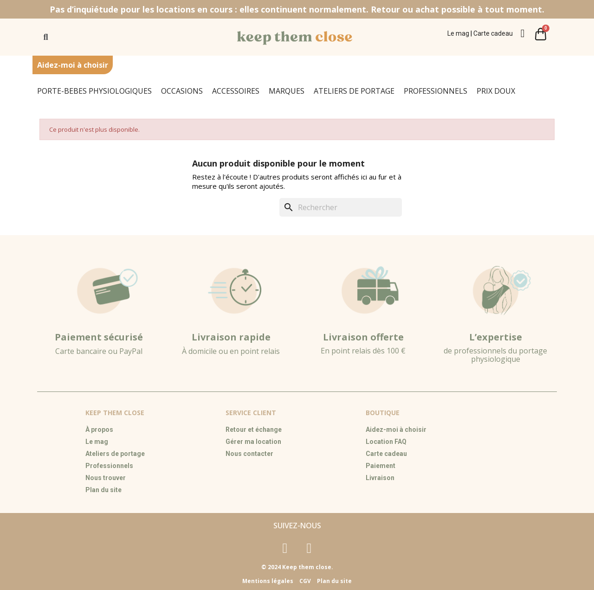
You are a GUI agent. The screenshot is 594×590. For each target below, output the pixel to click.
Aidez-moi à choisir (72, 65)
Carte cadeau (493, 33)
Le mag (458, 33)
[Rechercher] (340, 207)
